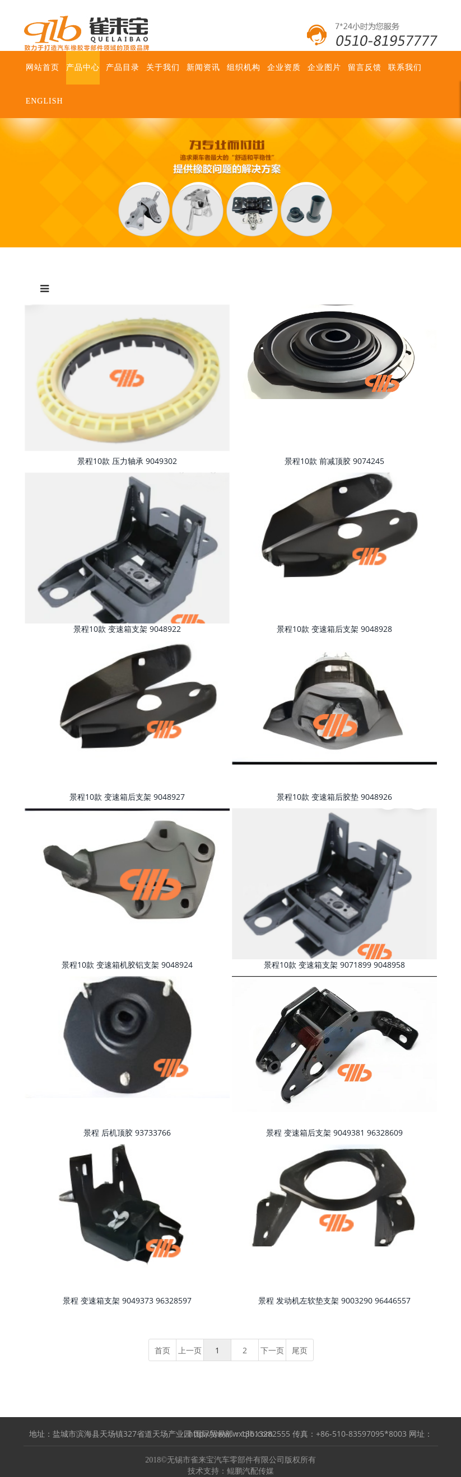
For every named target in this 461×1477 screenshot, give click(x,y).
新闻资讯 (203, 67)
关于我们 (163, 67)
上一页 (190, 1350)
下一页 (272, 1350)
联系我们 (405, 67)
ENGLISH (44, 101)
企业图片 (324, 67)
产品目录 (122, 67)
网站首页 (42, 67)
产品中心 (83, 67)
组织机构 (243, 67)
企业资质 (284, 67)
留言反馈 (364, 67)
